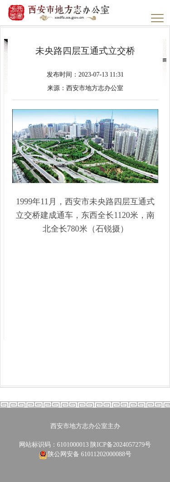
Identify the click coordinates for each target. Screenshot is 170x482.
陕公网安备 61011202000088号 (85, 454)
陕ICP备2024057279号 (120, 444)
